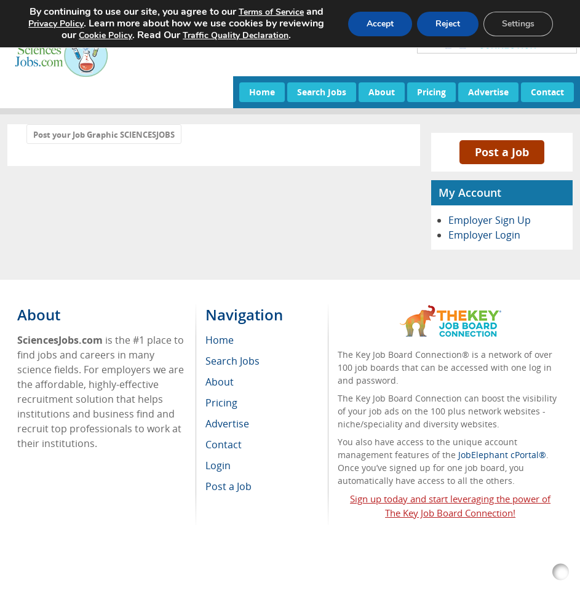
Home (262, 92)
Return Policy (103, 578)
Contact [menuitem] (223, 444)
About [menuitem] (219, 382)
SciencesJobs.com (125, 565)
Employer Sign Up (489, 220)
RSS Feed (46, 578)
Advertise (488, 92)
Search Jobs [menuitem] (232, 361)
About (381, 92)
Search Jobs (321, 92)
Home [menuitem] (219, 340)
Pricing (431, 92)
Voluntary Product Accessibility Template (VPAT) (238, 578)
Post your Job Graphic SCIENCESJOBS (104, 134)
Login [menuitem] (218, 465)
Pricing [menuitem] (221, 403)
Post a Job (502, 152)
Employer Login (484, 235)
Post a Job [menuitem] (228, 486)
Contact (547, 92)
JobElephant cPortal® (502, 455)
